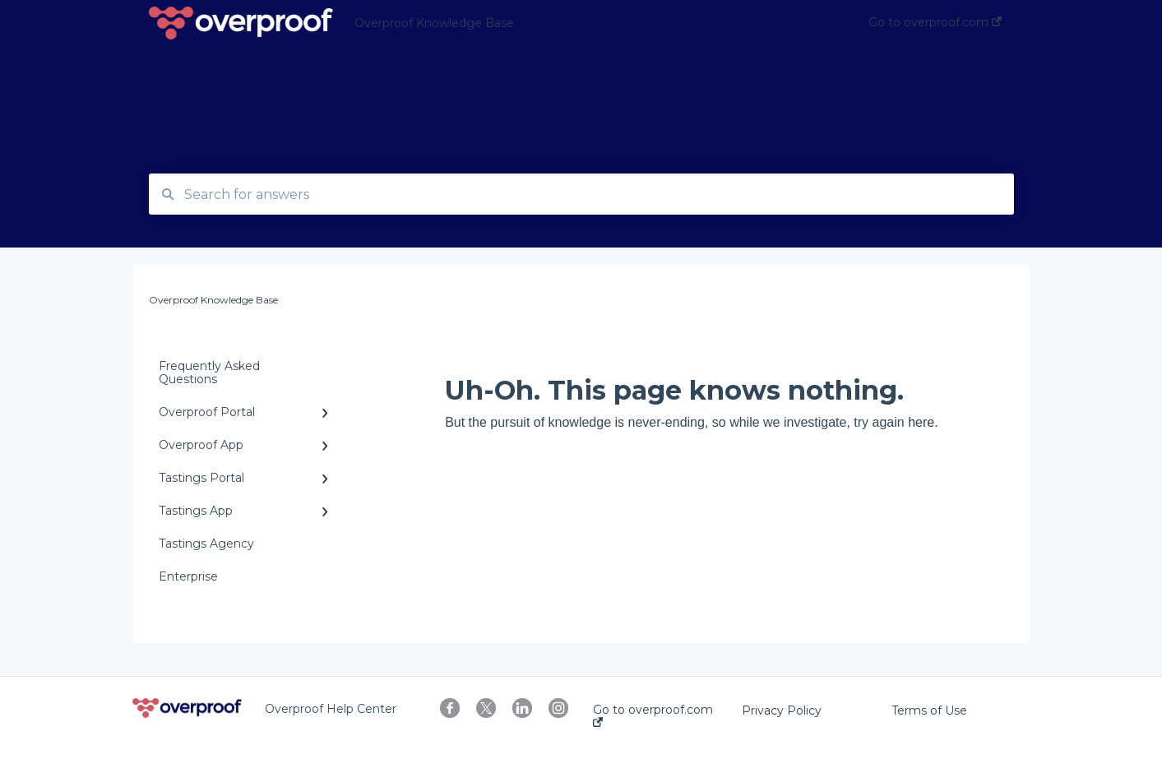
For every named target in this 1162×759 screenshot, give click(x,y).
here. (922, 422)
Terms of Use (929, 710)
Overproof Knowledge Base (434, 23)
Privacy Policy (782, 710)
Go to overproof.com (653, 715)
